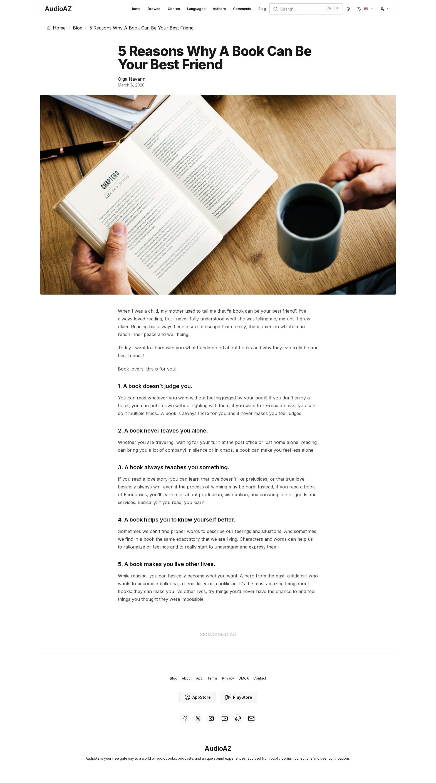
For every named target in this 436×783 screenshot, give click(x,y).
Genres (174, 9)
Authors (219, 9)
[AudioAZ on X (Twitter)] (198, 718)
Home (135, 9)
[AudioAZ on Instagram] (211, 718)
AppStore (197, 697)
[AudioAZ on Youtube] (224, 718)
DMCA (244, 678)
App (199, 678)
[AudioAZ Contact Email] (251, 718)
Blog (262, 9)
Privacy (228, 678)
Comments (242, 9)
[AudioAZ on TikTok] (238, 718)
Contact (259, 678)
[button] (365, 8)
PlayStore (238, 697)
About (187, 678)
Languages (196, 9)
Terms (212, 678)
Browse (154, 9)
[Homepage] (58, 8)
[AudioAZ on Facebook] (184, 718)
